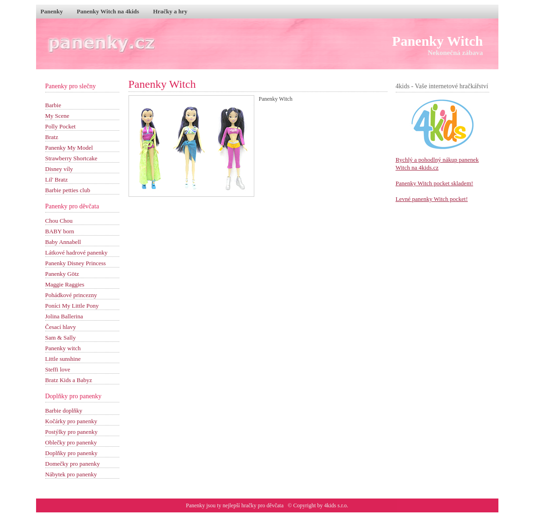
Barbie (53, 105)
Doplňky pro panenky (71, 453)
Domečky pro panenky (72, 463)
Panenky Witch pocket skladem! (434, 183)
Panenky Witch (437, 41)
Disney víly (59, 168)
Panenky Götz (62, 273)
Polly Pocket (60, 126)
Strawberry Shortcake (71, 158)
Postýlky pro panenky (71, 431)
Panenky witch (63, 348)
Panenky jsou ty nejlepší (213, 505)
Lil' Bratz (56, 179)
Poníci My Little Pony (72, 305)
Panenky (52, 11)
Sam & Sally (60, 337)
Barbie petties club (67, 190)
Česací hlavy (60, 326)
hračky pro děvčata (262, 505)
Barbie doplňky (64, 410)
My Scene (57, 115)
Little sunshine (63, 358)
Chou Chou (59, 220)
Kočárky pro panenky (71, 421)
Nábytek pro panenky (71, 474)
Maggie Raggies (65, 284)
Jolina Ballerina (64, 316)
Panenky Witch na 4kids (108, 11)
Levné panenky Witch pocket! (432, 198)
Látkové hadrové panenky (76, 252)
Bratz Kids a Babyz (68, 380)
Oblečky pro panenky (71, 442)
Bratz (51, 137)
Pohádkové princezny (71, 295)
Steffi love (57, 369)
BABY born (59, 231)
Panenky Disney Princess (75, 263)
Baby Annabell (63, 241)
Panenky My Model (69, 147)
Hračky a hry (170, 11)
